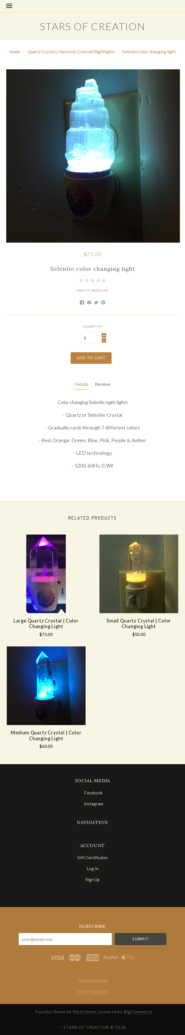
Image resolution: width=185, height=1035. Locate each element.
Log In (93, 868)
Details (81, 384)
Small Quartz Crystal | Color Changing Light (138, 624)
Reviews (103, 384)
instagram (92, 803)
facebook (92, 792)
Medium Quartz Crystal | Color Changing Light (46, 735)
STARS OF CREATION (92, 26)
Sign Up (93, 879)
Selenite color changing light (149, 51)
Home (14, 51)
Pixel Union (85, 1011)
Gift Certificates (92, 857)
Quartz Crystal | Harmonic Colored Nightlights (71, 51)
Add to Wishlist (93, 290)
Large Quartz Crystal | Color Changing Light (46, 624)
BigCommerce (138, 1011)
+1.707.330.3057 (92, 991)
